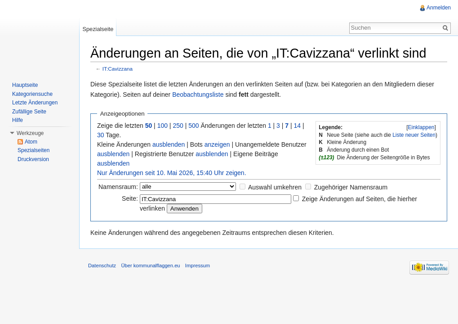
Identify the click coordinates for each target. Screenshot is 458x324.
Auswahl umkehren (275, 187)
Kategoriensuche (32, 94)
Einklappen (421, 127)
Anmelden (439, 7)
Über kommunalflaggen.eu (150, 265)
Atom (31, 142)
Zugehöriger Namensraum (350, 187)
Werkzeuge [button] (30, 133)
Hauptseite (25, 85)
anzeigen (217, 144)
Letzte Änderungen (35, 102)
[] (421, 127)
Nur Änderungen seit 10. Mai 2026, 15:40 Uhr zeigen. (171, 172)
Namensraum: (118, 186)
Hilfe (17, 120)
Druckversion (33, 159)
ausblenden (168, 144)
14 (297, 125)
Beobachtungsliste (197, 94)
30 (100, 135)
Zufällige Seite (29, 111)
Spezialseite (97, 29)
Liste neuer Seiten (414, 135)
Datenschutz (102, 265)
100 (162, 125)
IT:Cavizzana (117, 69)
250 (178, 125)
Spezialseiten (33, 150)
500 (193, 125)
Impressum (197, 265)
